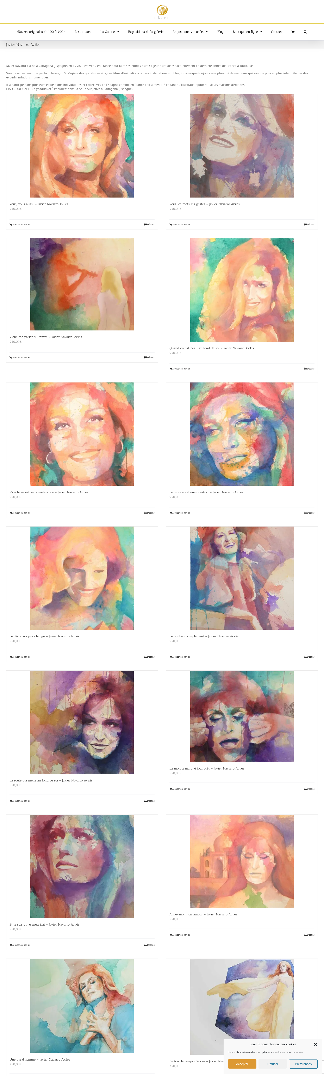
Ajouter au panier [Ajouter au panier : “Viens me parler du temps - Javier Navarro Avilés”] (21, 357)
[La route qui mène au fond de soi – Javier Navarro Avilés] (82, 722)
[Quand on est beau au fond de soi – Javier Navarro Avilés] (242, 290)
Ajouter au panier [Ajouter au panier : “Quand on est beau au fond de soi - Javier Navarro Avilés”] (181, 368)
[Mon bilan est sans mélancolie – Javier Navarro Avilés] (82, 434)
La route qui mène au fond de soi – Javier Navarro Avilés (51, 780)
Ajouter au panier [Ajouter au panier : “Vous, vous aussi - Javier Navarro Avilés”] (21, 224)
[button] (315, 1044)
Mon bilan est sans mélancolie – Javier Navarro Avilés (49, 492)
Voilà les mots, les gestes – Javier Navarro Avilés (204, 204)
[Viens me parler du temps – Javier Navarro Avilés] (82, 284)
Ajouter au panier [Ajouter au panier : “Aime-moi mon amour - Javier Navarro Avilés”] (181, 934)
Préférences (303, 1064)
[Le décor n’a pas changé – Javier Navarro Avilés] (82, 578)
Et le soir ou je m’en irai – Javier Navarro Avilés (44, 924)
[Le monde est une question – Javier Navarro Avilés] (242, 434)
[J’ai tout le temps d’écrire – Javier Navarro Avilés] (242, 1007)
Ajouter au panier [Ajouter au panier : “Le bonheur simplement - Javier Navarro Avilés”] (181, 656)
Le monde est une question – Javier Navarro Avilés (206, 492)
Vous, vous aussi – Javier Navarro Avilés (39, 204)
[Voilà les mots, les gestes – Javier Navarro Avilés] (242, 146)
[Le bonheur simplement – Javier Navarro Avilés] (242, 578)
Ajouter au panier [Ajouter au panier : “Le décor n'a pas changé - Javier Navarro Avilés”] (21, 656)
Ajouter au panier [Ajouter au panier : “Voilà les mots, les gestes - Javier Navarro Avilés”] (181, 224)
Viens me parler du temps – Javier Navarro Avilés (46, 337)
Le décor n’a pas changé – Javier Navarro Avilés (44, 636)
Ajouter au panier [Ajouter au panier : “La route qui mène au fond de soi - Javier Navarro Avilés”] (21, 800)
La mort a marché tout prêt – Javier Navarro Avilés (206, 768)
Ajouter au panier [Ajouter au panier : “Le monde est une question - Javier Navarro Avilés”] (181, 512)
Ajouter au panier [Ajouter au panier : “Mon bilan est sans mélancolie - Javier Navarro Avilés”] (21, 512)
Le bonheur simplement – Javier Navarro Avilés (204, 636)
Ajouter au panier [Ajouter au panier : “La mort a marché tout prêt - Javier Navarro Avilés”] (181, 788)
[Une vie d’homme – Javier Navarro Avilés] (82, 1006)
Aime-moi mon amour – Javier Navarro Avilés (203, 914)
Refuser (272, 1064)
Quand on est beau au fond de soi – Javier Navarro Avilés (211, 348)
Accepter (242, 1064)
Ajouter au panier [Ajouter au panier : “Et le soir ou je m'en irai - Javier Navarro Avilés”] (21, 944)
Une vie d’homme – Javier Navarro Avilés (40, 1059)
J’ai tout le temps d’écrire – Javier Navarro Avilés (204, 1061)
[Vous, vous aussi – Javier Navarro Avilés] (82, 146)
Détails (151, 224)
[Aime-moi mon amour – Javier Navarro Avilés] (242, 861)
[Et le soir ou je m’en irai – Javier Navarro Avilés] (82, 866)
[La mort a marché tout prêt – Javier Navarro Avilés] (242, 716)
